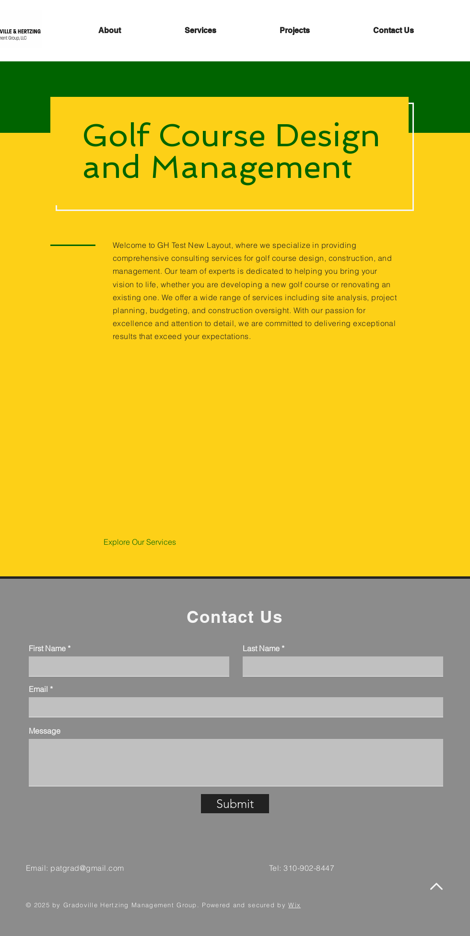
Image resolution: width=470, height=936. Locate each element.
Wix (294, 905)
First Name (47, 648)
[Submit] (235, 803)
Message (44, 731)
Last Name (261, 648)
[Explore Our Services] (140, 542)
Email (38, 689)
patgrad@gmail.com (87, 868)
